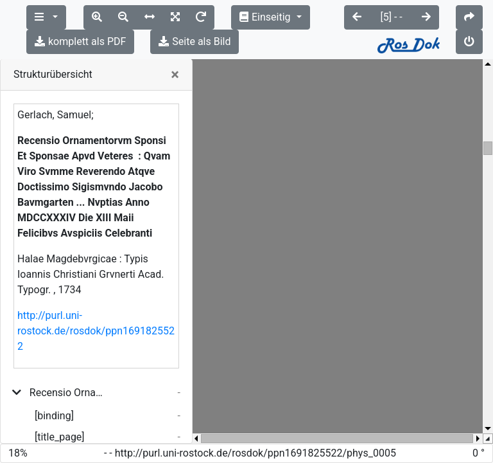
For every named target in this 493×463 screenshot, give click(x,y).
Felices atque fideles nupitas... (73, 434)
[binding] (54, 391)
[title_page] (60, 412)
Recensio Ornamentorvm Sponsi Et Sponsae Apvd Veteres (69, 368)
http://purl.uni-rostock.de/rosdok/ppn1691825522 (96, 306)
